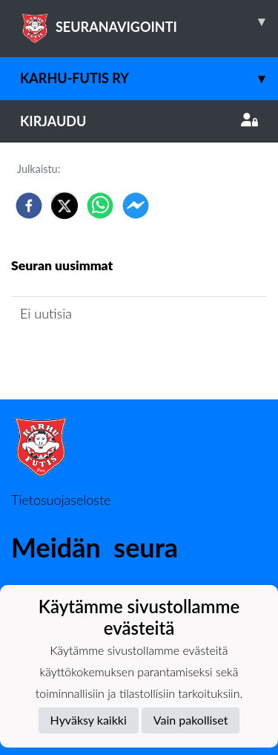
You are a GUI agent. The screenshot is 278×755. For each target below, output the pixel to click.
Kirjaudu (139, 121)
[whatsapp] (100, 205)
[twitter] (64, 205)
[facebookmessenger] (135, 205)
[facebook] (29, 205)
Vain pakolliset (190, 720)
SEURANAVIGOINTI (149, 21)
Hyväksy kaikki (88, 720)
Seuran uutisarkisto (77, 355)
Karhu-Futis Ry (149, 78)
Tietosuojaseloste (60, 499)
